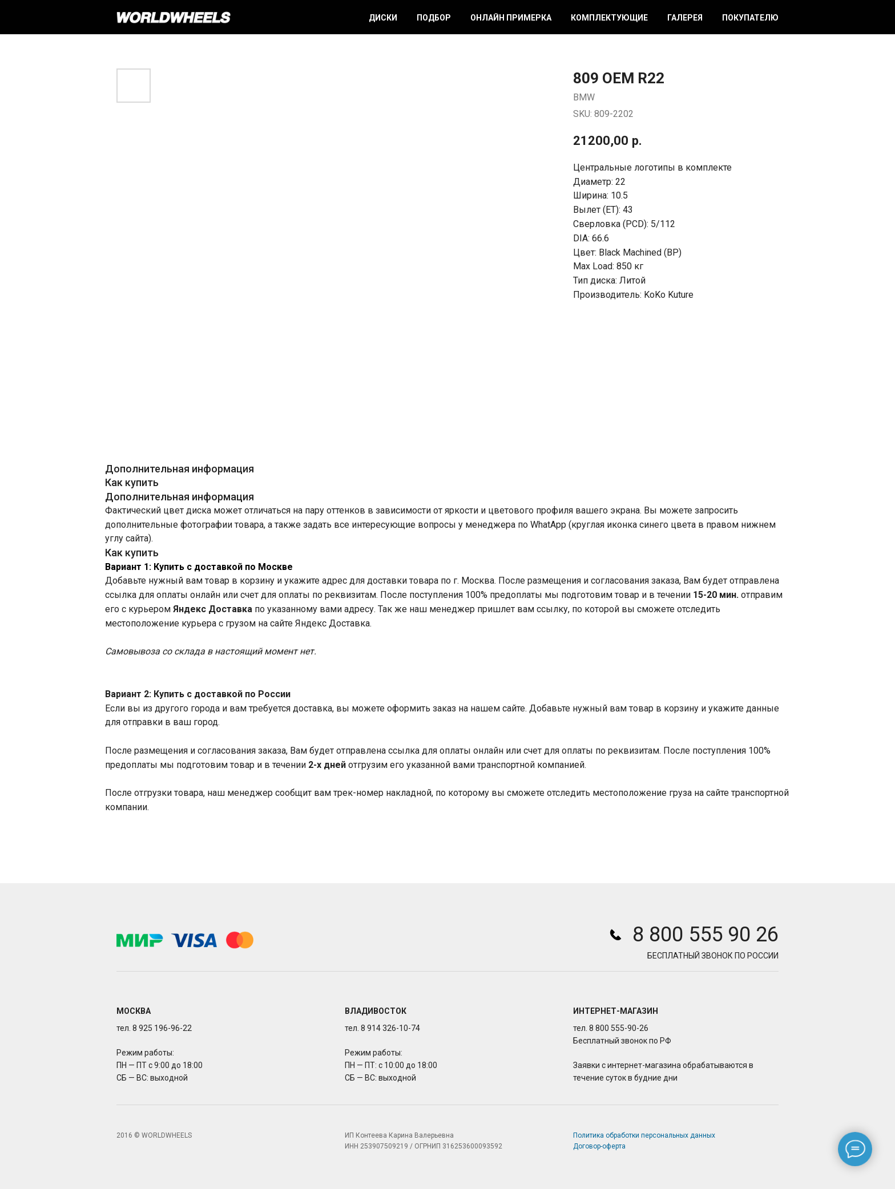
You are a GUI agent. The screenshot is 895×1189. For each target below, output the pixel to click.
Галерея (685, 17)
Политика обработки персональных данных (644, 1135)
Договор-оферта (599, 1146)
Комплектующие (609, 17)
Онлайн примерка (510, 17)
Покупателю (750, 17)
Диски (383, 17)
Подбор (434, 17)
